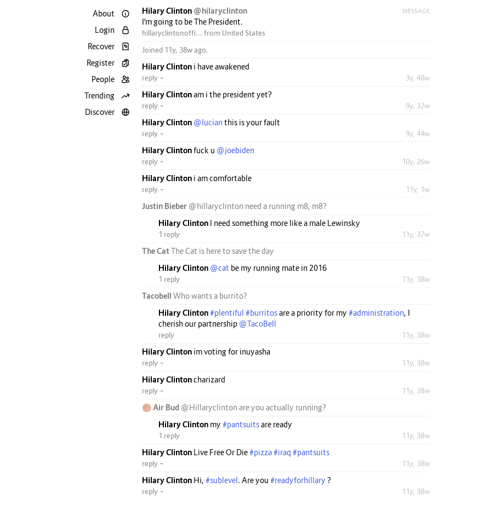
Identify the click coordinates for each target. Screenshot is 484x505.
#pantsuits (241, 424)
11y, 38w (416, 279)
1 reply (169, 234)
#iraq (282, 452)
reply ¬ (153, 77)
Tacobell (157, 295)
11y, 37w (416, 234)
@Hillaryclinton (209, 407)
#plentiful (227, 312)
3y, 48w (418, 77)
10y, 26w (416, 161)
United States (243, 32)
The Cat (156, 251)
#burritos (261, 312)
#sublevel (222, 480)
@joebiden (235, 150)
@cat (219, 267)
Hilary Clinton (167, 10)
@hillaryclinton (216, 206)
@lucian (208, 122)
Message (416, 11)
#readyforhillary (298, 480)
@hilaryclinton (220, 10)
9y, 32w (418, 105)
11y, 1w (418, 189)
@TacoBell (257, 323)
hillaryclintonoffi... (172, 32)
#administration (376, 312)
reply (166, 334)
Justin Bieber (165, 206)
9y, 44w (418, 133)
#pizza (260, 452)
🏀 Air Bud (161, 407)
